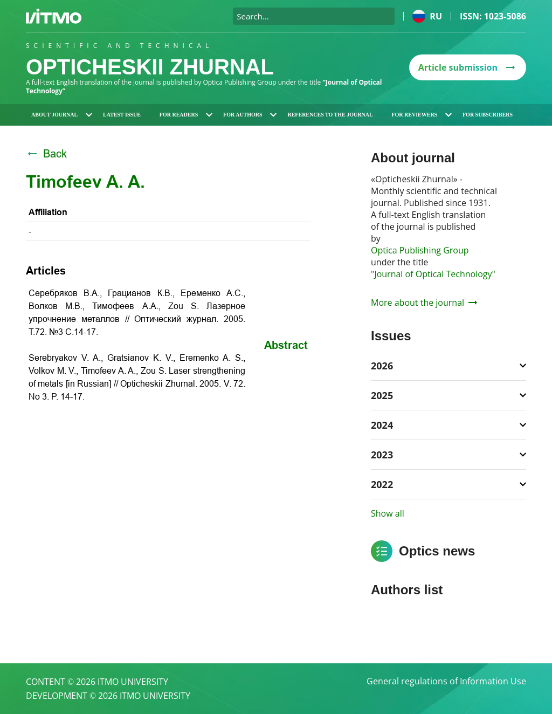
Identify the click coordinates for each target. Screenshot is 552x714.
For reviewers (421, 115)
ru (427, 16)
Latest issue (122, 115)
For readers (186, 115)
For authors (250, 115)
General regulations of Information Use (446, 681)
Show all (387, 513)
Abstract (286, 345)
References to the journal (329, 115)
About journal (61, 115)
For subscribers (488, 115)
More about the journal (424, 302)
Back (46, 153)
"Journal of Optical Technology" (433, 274)
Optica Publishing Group (420, 250)
